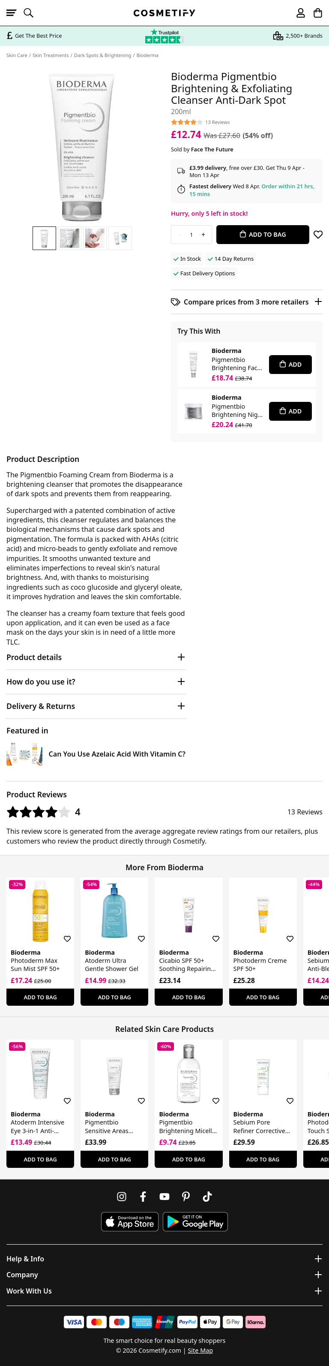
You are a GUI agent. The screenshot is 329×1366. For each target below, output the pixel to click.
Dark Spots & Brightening (103, 55)
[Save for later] (318, 234)
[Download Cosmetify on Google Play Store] (195, 1221)
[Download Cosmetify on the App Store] (130, 1221)
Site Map (200, 1350)
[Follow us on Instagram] (121, 1196)
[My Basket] (314, 12)
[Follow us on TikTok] (207, 1196)
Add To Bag (40, 997)
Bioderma (148, 55)
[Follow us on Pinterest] (185, 1196)
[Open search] (32, 12)
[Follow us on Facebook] (143, 1196)
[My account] (296, 12)
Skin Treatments (51, 55)
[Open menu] (15, 12)
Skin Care (16, 55)
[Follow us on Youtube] (164, 1196)
